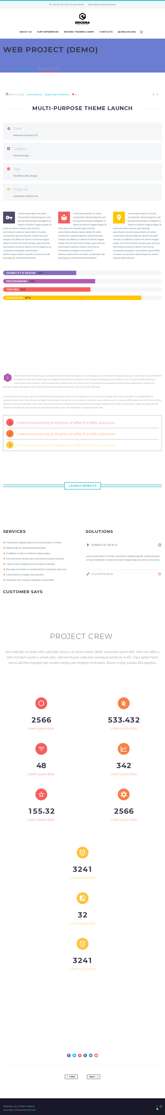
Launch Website (83, 485)
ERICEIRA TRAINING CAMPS (79, 31)
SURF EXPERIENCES (48, 31)
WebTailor (31, 1109)
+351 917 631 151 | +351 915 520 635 (68, 4)
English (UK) (127, 31)
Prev (70, 1077)
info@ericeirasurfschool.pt (104, 4)
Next (94, 1077)
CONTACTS (106, 31)
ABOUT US (26, 31)
